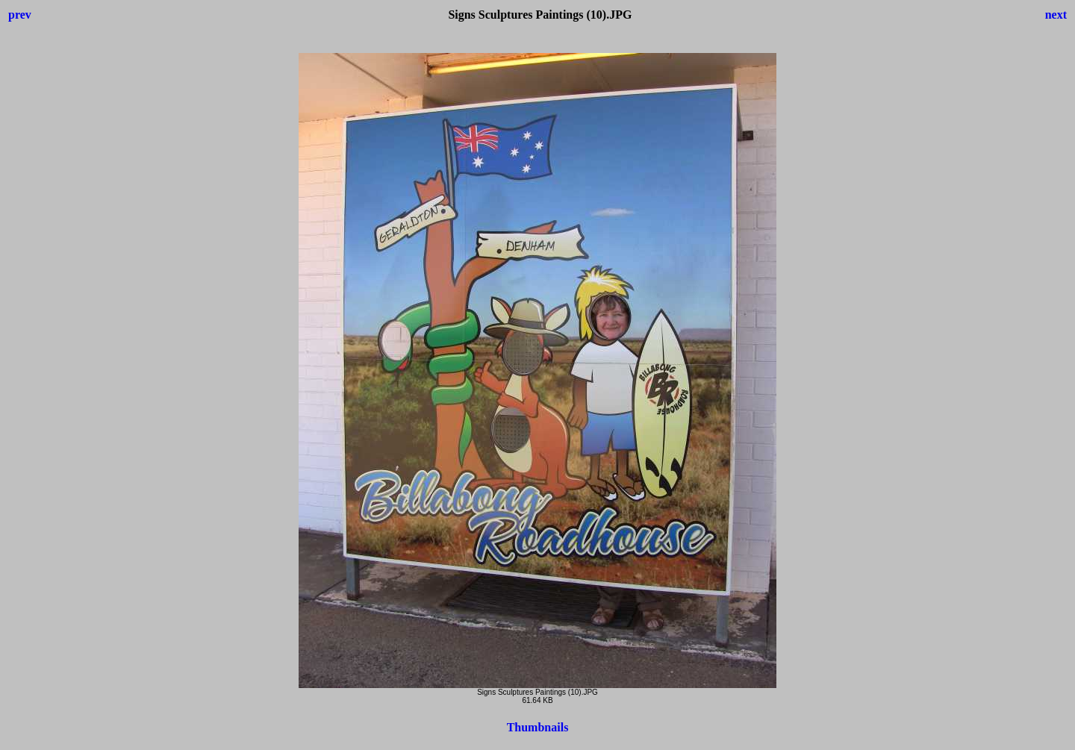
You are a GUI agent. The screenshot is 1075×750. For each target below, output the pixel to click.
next (1056, 14)
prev (19, 14)
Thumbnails (538, 727)
